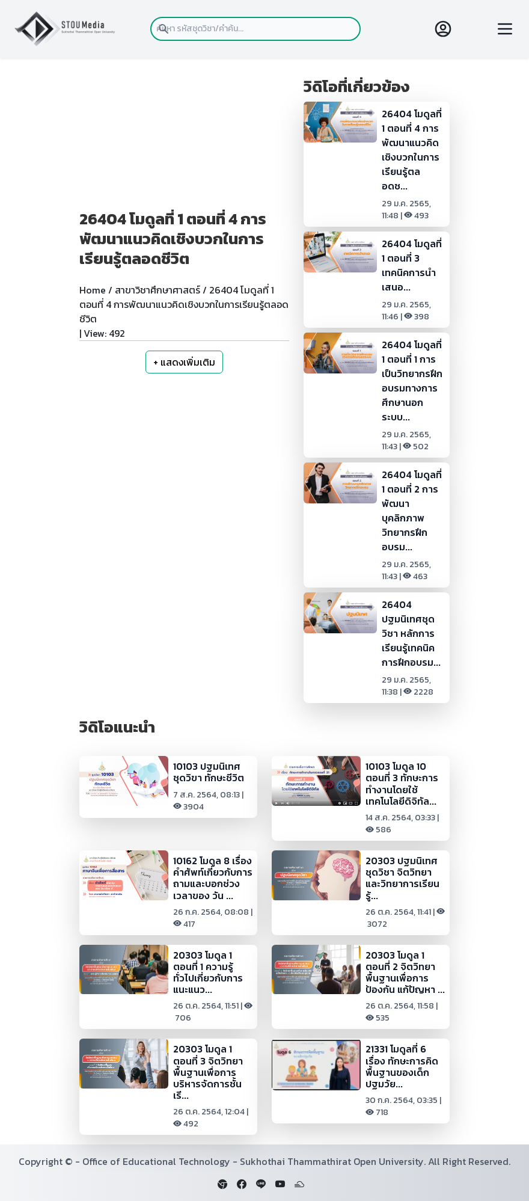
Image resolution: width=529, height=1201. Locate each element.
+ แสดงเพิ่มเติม (184, 362)
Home (92, 290)
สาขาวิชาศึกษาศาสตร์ (157, 290)
